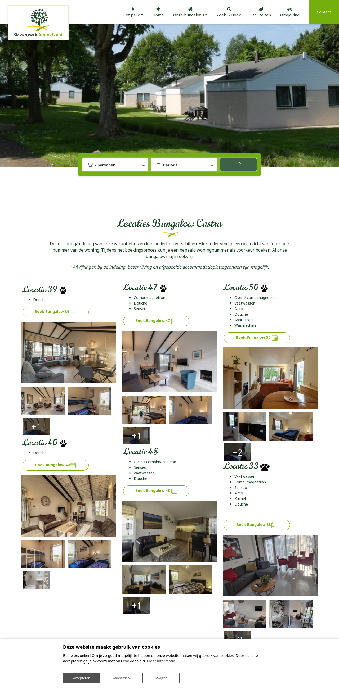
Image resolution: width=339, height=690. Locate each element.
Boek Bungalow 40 (55, 434)
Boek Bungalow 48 (156, 460)
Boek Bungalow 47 (156, 321)
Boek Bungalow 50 (257, 337)
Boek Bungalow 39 (56, 312)
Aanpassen (121, 676)
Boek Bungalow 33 (257, 494)
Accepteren (81, 676)
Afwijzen (161, 676)
